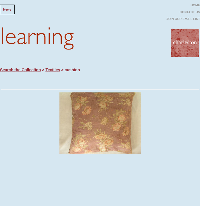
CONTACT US (190, 12)
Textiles (52, 70)
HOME (195, 5)
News (7, 9)
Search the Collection (20, 70)
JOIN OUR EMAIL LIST (183, 19)
